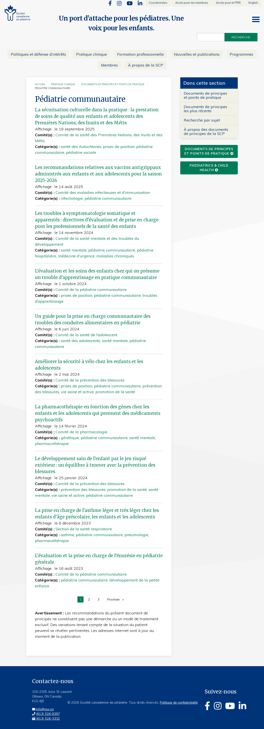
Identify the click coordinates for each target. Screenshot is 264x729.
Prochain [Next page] (116, 599)
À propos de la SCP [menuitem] (145, 65)
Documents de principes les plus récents (205, 108)
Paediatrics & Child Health (209, 168)
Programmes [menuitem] (241, 54)
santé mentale (74, 250)
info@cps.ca (45, 709)
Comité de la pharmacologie (81, 431)
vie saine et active (77, 391)
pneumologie (136, 534)
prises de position (118, 146)
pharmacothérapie (52, 443)
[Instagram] (119, 3)
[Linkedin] (140, 3)
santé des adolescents (80, 340)
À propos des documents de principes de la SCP (206, 131)
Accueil (40, 84)
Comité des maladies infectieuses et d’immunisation (103, 192)
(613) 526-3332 (48, 719)
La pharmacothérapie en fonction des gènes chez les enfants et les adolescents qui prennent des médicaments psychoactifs (97, 413)
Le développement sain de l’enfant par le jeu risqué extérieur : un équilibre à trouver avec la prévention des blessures (95, 465)
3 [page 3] (98, 599)
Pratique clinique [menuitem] (91, 54)
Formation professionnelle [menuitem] (140, 54)
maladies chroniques (115, 255)
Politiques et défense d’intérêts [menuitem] (38, 54)
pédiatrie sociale (81, 152)
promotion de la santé (115, 391)
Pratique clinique (63, 84)
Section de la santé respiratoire (84, 528)
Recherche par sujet (202, 120)
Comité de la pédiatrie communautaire (91, 289)
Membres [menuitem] (109, 65)
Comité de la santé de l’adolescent (86, 334)
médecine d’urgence (76, 255)
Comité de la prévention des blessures (90, 380)
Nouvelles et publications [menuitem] (197, 54)
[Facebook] (110, 3)
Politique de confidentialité (179, 703)
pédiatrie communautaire (108, 198)
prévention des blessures (83, 489)
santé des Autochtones (81, 146)
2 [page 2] (89, 599)
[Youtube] (129, 3)
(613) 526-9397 (48, 714)
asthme (67, 534)
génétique (70, 437)
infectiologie (72, 198)
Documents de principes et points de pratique (112, 84)
